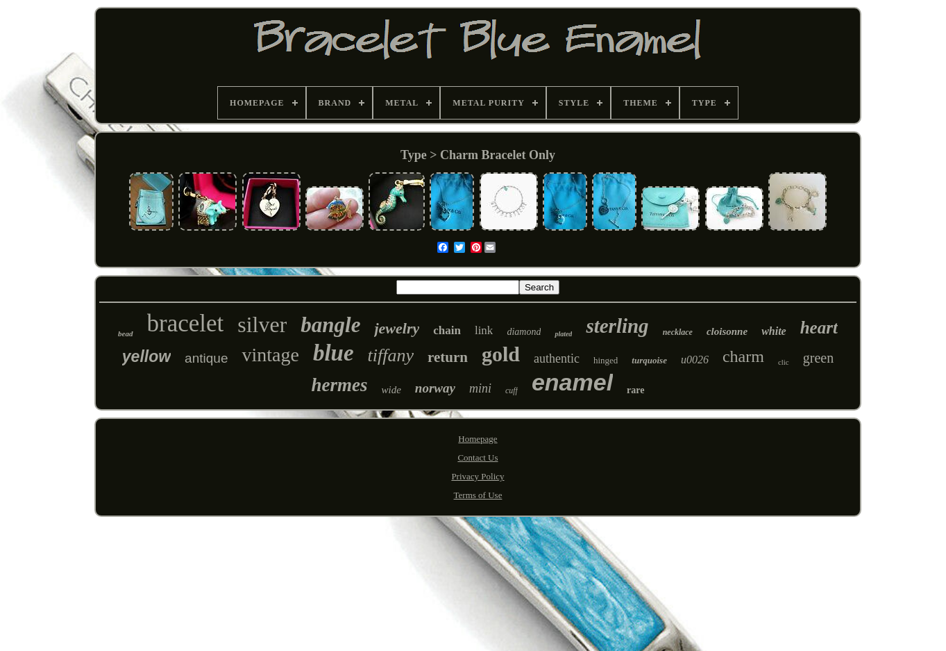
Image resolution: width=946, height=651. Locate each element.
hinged (605, 360)
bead (125, 333)
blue (333, 352)
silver (262, 324)
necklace (678, 332)
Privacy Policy (477, 476)
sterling (617, 326)
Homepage (477, 439)
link (484, 330)
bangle (330, 325)
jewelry (396, 328)
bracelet (185, 323)
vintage (270, 354)
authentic (557, 358)
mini (480, 388)
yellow (146, 356)
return (448, 357)
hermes (339, 384)
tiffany (391, 355)
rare (635, 390)
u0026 (695, 359)
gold (501, 354)
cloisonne (727, 331)
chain (447, 330)
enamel (572, 382)
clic (783, 362)
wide (390, 389)
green (818, 357)
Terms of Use (478, 495)
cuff (511, 390)
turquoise (649, 360)
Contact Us (477, 457)
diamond (524, 332)
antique (206, 358)
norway (435, 388)
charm (743, 356)
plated (563, 334)
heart (819, 327)
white (773, 331)
